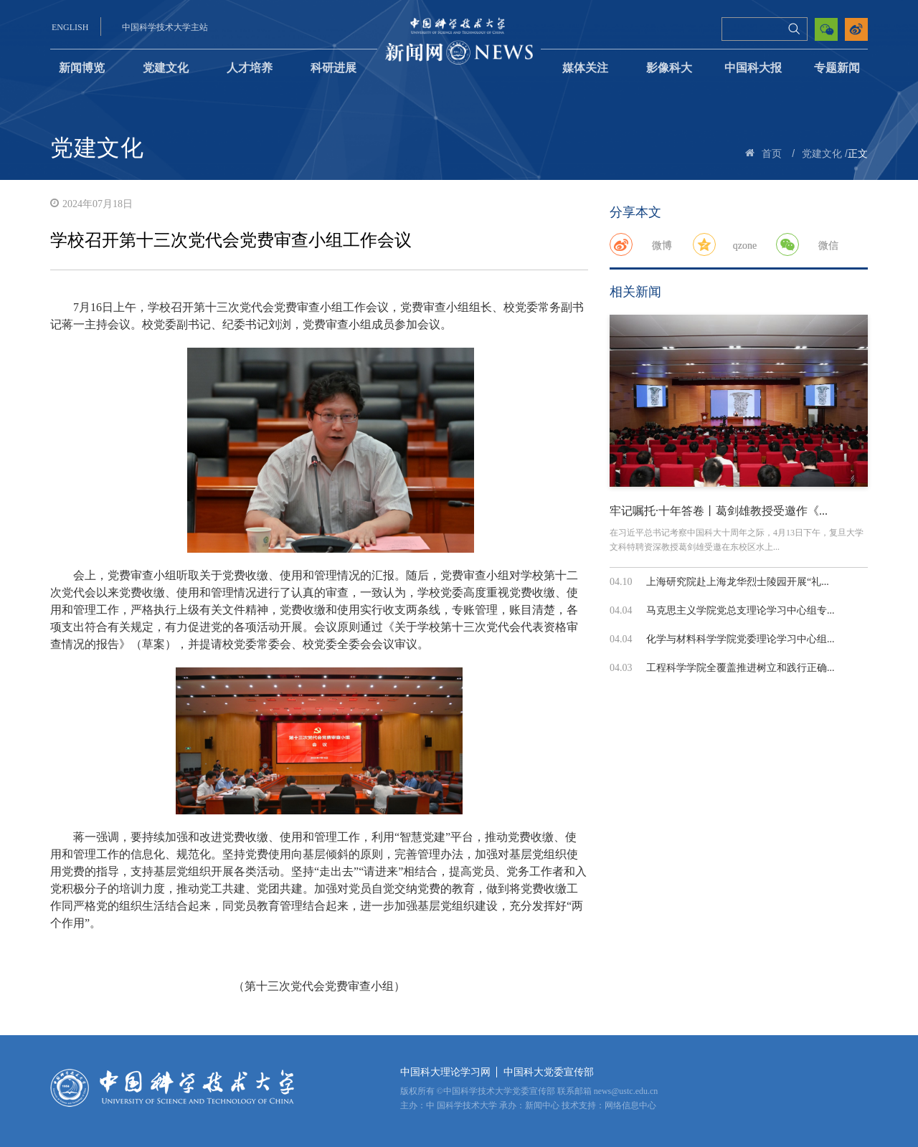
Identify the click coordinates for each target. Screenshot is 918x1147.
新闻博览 (82, 68)
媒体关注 (585, 68)
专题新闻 (837, 68)
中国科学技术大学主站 (165, 27)
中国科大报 (753, 68)
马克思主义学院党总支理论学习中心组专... (740, 610)
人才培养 (250, 68)
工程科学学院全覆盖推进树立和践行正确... (740, 667)
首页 (772, 153)
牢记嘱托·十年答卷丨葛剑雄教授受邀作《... (719, 511)
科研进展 (333, 68)
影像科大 (669, 68)
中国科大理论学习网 (445, 1072)
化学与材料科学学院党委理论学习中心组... (740, 639)
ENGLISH (70, 27)
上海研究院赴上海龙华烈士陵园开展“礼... (737, 581)
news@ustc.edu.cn (626, 1091)
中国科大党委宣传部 (548, 1072)
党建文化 (166, 68)
